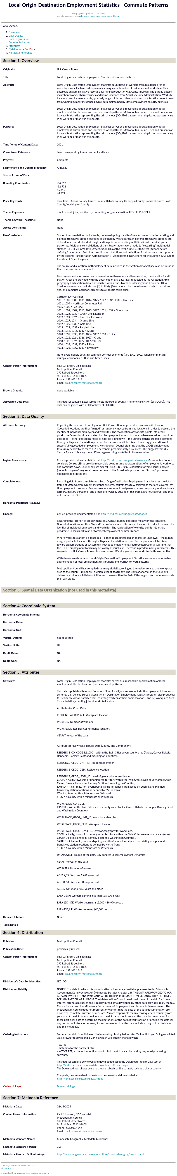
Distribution (15, 49)
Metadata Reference (20, 52)
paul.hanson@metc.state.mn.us (83, 382)
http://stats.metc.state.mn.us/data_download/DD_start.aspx (92, 1065)
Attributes (14, 46)
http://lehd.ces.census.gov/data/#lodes (124, 460)
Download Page (66, 1086)
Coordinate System (19, 42)
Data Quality (16, 35)
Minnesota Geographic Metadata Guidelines (99, 16)
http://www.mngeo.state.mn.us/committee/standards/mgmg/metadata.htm (101, 1154)
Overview (14, 32)
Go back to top (8, 1168)
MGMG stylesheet (22, 1173)
